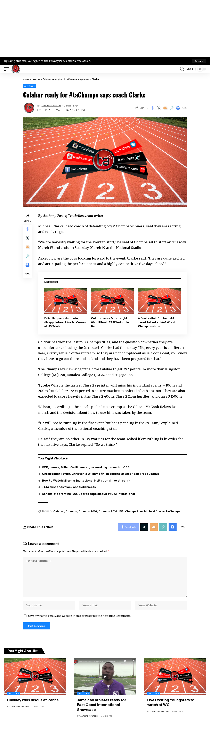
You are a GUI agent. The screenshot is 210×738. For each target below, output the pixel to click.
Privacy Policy (58, 60)
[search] (182, 69)
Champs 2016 (88, 511)
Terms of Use (83, 60)
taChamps (174, 511)
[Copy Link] (171, 108)
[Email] (165, 108)
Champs (72, 511)
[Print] (178, 108)
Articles (36, 79)
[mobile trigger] (7, 69)
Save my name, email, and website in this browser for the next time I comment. (79, 620)
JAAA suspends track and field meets (70, 487)
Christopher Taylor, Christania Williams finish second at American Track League (102, 473)
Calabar (59, 511)
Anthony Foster (89, 721)
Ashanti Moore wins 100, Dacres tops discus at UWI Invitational (89, 493)
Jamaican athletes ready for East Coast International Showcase (101, 710)
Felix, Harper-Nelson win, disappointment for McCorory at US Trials (66, 322)
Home (26, 79)
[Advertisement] (105, 28)
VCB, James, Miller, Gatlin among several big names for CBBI (87, 467)
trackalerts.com (53, 106)
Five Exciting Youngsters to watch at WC (170, 708)
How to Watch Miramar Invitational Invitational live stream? (87, 480)
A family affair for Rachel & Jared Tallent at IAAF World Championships (157, 322)
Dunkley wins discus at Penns (32, 705)
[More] (184, 108)
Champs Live (134, 511)
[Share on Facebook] (152, 108)
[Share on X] (159, 108)
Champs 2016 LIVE (111, 511)
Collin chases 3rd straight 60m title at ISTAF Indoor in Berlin (111, 322)
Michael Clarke (155, 511)
